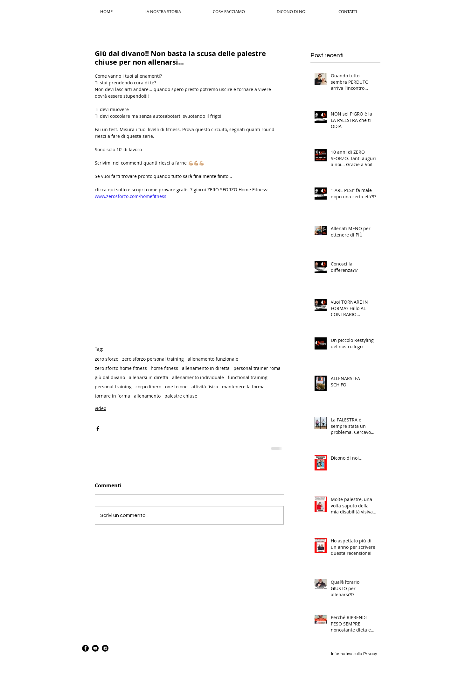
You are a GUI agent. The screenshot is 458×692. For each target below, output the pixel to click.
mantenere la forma (243, 386)
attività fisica (204, 386)
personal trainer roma (257, 368)
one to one (176, 386)
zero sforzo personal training (153, 359)
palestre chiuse (180, 396)
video (100, 408)
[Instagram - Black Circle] (105, 648)
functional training (247, 377)
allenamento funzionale (213, 359)
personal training (113, 386)
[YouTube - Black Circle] (95, 648)
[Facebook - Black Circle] (85, 648)
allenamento (147, 396)
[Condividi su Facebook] (98, 429)
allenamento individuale (198, 377)
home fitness (164, 368)
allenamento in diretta (206, 368)
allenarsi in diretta (148, 377)
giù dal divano (110, 377)
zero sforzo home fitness (121, 368)
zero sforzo (106, 359)
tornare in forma (112, 396)
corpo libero (148, 386)
